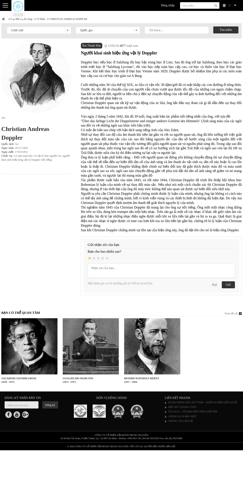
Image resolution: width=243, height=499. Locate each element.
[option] (83, 413)
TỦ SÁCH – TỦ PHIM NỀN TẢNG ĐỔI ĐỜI (192, 413)
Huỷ (214, 285)
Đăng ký (50, 406)
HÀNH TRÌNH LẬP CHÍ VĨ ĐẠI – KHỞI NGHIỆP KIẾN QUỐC (203, 403)
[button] (39, 31)
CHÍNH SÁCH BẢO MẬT (182, 417)
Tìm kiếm (226, 30)
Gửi (228, 285)
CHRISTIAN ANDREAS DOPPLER (74, 19)
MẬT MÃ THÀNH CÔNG (182, 408)
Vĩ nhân (44, 19)
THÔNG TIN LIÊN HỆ (180, 422)
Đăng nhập (168, 5)
